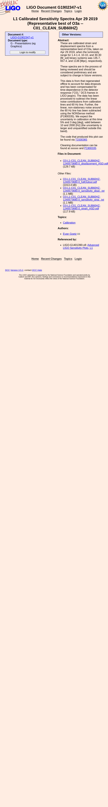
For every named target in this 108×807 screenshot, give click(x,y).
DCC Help (37, 270)
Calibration (69, 222)
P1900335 (90, 148)
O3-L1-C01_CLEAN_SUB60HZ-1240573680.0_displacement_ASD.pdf (85, 162)
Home (35, 11)
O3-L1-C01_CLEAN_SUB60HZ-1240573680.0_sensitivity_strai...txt (83, 198)
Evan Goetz (70, 233)
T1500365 (81, 139)
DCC (7, 270)
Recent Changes (51, 11)
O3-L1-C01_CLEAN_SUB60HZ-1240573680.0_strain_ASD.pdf (81, 207)
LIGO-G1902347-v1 (22, 37)
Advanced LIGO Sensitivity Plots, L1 (81, 246)
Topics (68, 11)
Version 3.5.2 (17, 270)
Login (78, 11)
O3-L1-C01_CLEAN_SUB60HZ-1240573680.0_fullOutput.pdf (81, 180)
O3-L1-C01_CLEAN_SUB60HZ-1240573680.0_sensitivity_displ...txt (84, 189)
